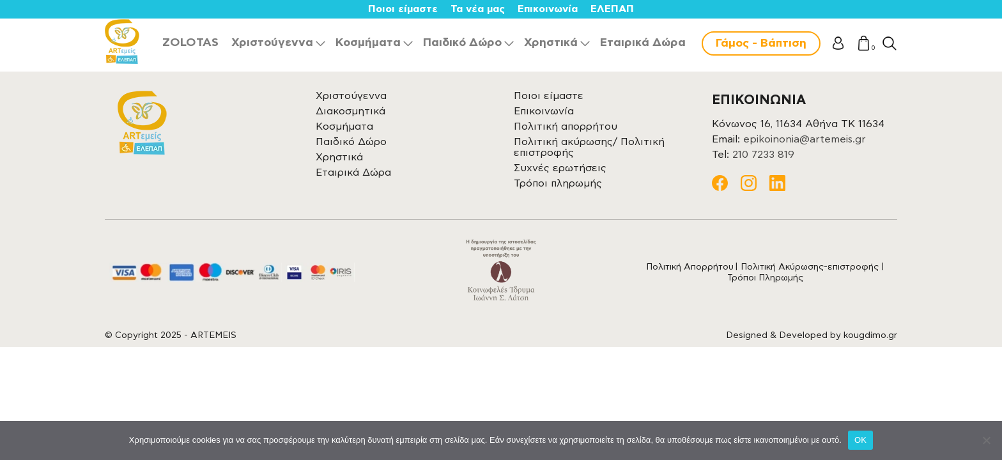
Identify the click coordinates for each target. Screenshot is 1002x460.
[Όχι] (986, 440)
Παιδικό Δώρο (462, 43)
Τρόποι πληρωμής (558, 183)
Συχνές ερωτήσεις (560, 168)
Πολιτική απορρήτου (565, 126)
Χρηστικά (551, 43)
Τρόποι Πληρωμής (765, 277)
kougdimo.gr (870, 335)
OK (860, 440)
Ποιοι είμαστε (403, 9)
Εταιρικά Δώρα (643, 43)
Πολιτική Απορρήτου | (693, 267)
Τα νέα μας (478, 9)
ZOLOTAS (190, 43)
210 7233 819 (763, 155)
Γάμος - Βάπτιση (761, 43)
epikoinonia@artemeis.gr (804, 139)
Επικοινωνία (548, 9)
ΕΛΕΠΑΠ (612, 9)
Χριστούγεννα (272, 43)
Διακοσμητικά (350, 111)
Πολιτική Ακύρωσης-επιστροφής (810, 267)
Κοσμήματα (368, 43)
